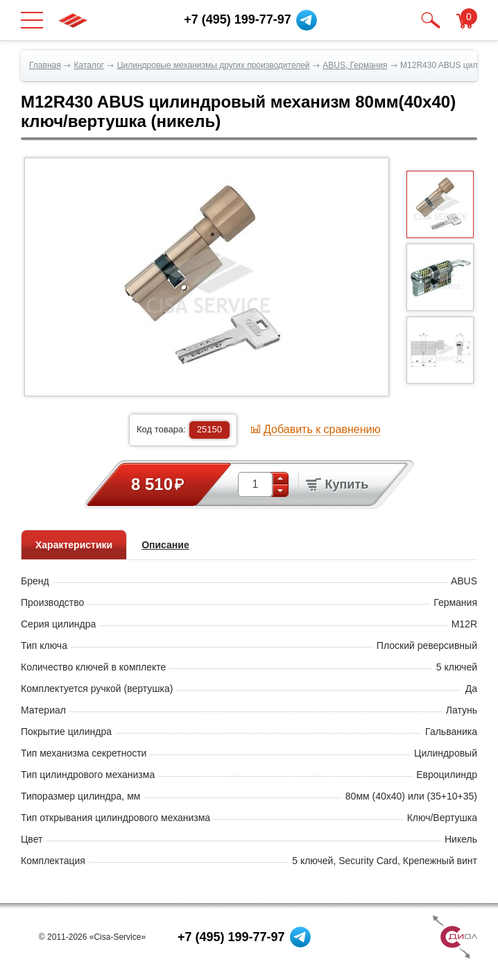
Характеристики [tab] (73, 544)
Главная (45, 65)
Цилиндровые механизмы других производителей (213, 65)
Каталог (89, 65)
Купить (337, 484)
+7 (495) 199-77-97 (231, 937)
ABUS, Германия (355, 65)
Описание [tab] (165, 544)
